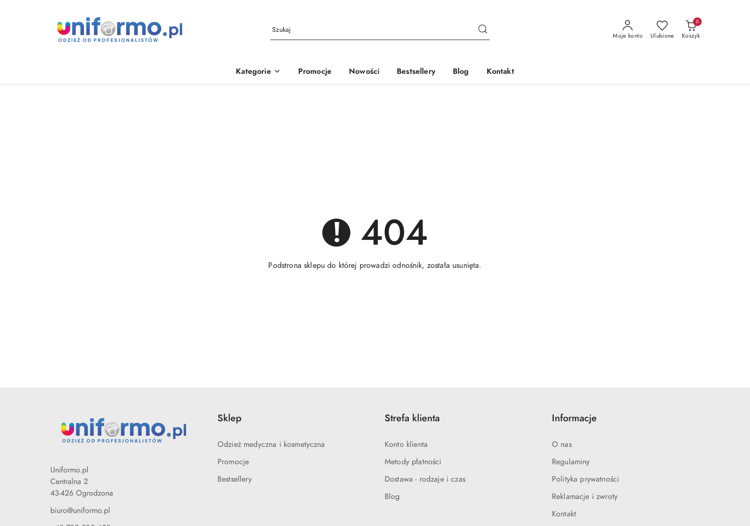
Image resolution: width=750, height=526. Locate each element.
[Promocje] (314, 72)
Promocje (233, 462)
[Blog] (461, 72)
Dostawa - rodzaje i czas (425, 479)
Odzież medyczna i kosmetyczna (271, 444)
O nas (562, 444)
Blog (392, 496)
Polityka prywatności (585, 479)
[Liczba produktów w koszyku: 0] (691, 30)
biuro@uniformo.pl (80, 510)
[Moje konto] (628, 30)
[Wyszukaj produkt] (380, 30)
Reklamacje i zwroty (585, 496)
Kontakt (564, 514)
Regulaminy (571, 462)
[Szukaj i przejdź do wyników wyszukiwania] (483, 30)
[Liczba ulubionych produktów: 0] (662, 30)
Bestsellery (234, 479)
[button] (258, 72)
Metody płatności (413, 462)
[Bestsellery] (416, 72)
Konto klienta (406, 444)
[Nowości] (364, 72)
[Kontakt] (500, 72)
